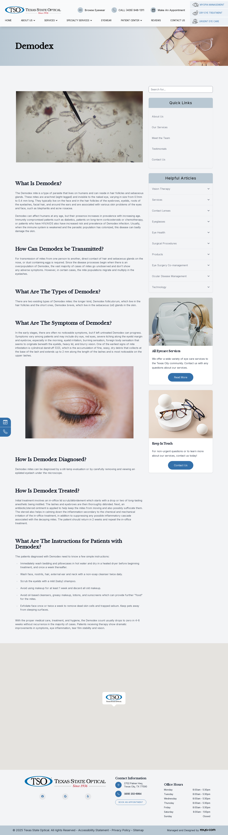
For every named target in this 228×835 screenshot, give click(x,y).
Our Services (160, 127)
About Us (157, 116)
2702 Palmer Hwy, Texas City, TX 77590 (135, 785)
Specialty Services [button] (79, 20)
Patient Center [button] (131, 20)
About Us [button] (28, 20)
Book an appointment (131, 802)
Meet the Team (161, 138)
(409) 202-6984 (132, 793)
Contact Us (177, 20)
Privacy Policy (121, 830)
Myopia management (208, 5)
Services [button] (50, 20)
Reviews (156, 20)
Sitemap (138, 830)
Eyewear (106, 20)
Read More (180, 377)
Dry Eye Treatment (207, 12)
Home (8, 20)
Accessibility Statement (93, 830)
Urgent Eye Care (206, 21)
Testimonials (159, 148)
